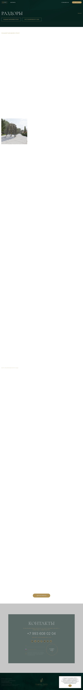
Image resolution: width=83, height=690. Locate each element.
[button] (77, 2)
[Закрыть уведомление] (80, 677)
